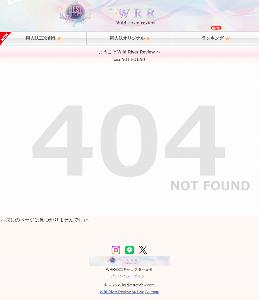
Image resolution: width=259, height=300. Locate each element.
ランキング (216, 38)
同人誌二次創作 (43, 38)
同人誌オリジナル (130, 38)
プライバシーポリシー (129, 276)
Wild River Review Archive (122, 292)
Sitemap (152, 292)
